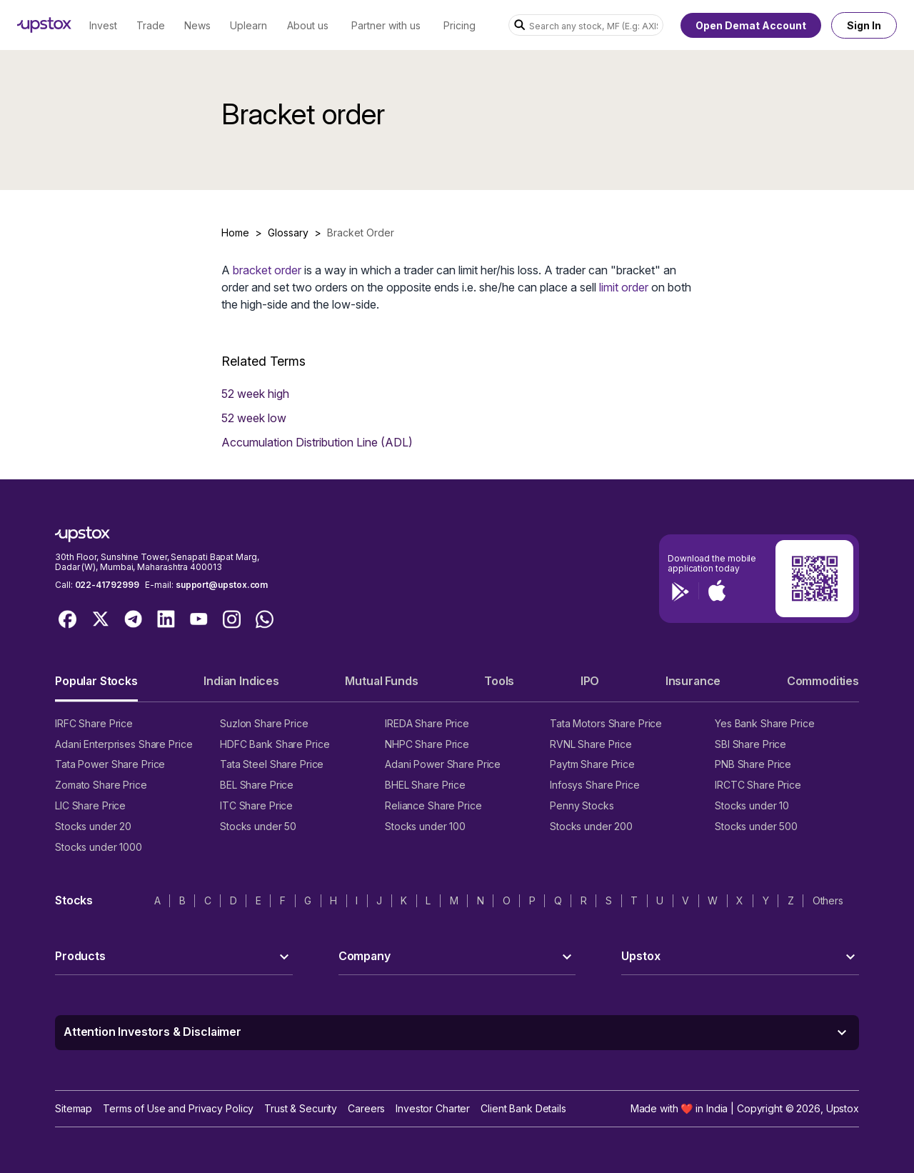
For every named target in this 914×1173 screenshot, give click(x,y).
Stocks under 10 (752, 805)
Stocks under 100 (425, 826)
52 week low (253, 418)
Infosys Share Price (595, 785)
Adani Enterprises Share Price (123, 744)
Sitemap (73, 1108)
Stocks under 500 (756, 826)
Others (828, 900)
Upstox (842, 1108)
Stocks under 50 (258, 826)
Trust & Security (300, 1108)
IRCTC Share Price (758, 785)
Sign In (864, 25)
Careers (366, 1108)
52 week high (255, 393)
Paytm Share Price (592, 764)
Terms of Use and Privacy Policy (178, 1108)
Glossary (288, 232)
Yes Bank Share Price (765, 723)
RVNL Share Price (591, 744)
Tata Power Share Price (110, 764)
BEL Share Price (256, 785)
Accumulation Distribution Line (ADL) (317, 442)
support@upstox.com (222, 584)
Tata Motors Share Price (606, 723)
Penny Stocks (582, 805)
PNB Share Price (753, 764)
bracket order (267, 270)
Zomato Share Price (101, 785)
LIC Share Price (90, 805)
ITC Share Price (256, 805)
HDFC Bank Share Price (274, 744)
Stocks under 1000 (98, 847)
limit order (623, 287)
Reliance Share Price (433, 805)
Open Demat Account (750, 25)
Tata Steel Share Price (271, 764)
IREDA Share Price (427, 723)
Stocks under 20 (93, 826)
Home (235, 232)
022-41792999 (107, 584)
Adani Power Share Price (443, 764)
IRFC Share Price (94, 723)
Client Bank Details (523, 1108)
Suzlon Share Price (264, 723)
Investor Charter (433, 1108)
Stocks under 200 (591, 826)
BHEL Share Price (425, 785)
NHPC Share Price (427, 744)
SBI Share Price (750, 744)
